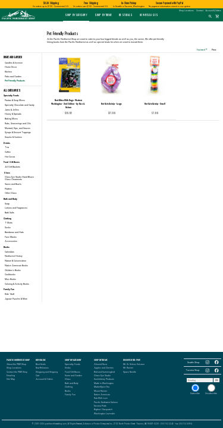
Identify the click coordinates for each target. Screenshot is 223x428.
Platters (8, 189)
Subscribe (195, 389)
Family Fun (70, 395)
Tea (7, 147)
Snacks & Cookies (13, 137)
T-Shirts (8, 223)
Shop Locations (186, 11)
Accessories (11, 241)
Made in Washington (104, 383)
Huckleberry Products (104, 379)
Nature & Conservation (15, 261)
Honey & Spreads (13, 114)
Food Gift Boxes (72, 372)
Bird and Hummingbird (104, 372)
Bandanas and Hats (14, 232)
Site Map (11, 379)
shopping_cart (217, 16)
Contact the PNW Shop (17, 372)
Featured (202, 49)
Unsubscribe (211, 389)
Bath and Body (71, 383)
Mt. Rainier (128, 368)
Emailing (11, 375)
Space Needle (129, 372)
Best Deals (126, 15)
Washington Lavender (104, 414)
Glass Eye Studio (102, 375)
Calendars (9, 252)
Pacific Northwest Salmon (106, 402)
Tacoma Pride (100, 406)
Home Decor (11, 67)
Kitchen (8, 72)
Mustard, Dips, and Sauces (17, 128)
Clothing (69, 387)
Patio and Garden (13, 76)
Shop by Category (76, 15)
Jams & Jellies (12, 110)
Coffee (8, 152)
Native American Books (16, 266)
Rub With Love (101, 398)
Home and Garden (73, 375)
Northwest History (14, 256)
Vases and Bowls (13, 184)
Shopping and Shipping (47, 372)
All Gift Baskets (12, 167)
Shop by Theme (103, 15)
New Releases (149, 15)
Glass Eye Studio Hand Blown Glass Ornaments (19, 178)
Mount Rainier (100, 391)
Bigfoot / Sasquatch (103, 409)
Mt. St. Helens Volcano (134, 364)
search (210, 16)
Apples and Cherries (104, 368)
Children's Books (13, 270)
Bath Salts (9, 213)
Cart (37, 375)
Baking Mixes (11, 119)
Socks (8, 227)
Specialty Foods (72, 364)
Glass (68, 379)
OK (216, 380)
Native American (102, 395)
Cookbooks (10, 274)
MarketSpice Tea (101, 387)
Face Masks (11, 237)
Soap (7, 204)
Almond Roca (100, 364)
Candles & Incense (14, 63)
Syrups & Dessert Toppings (18, 132)
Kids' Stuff (9, 294)
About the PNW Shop (16, 364)
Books (68, 391)
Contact (199, 11)
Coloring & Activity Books (17, 284)
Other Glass (11, 193)
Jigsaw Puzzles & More (16, 299)
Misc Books (10, 279)
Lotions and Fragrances (16, 208)
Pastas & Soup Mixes (15, 100)
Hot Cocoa (10, 157)
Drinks (68, 368)
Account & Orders (213, 11)
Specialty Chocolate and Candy (19, 105)
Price (215, 49)
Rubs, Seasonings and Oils (18, 123)
